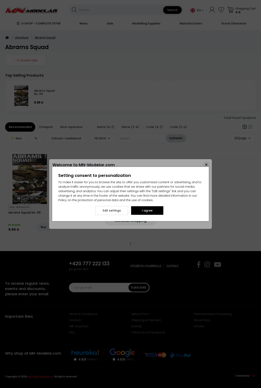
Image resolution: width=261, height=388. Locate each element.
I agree (147, 210)
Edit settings (112, 210)
